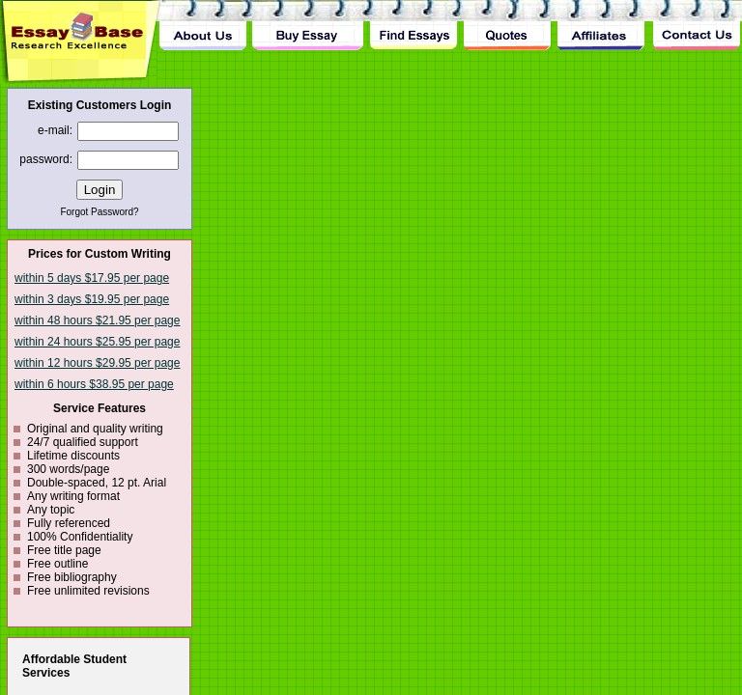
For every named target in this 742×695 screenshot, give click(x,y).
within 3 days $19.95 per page (91, 299)
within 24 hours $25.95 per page (97, 341)
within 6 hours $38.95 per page (94, 384)
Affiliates (602, 25)
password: (45, 159)
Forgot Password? (99, 212)
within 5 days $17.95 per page (91, 278)
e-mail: (55, 130)
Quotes (507, 25)
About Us (203, 25)
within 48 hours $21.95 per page (97, 320)
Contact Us (695, 25)
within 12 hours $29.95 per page (97, 363)
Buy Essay (307, 25)
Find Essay (413, 25)
